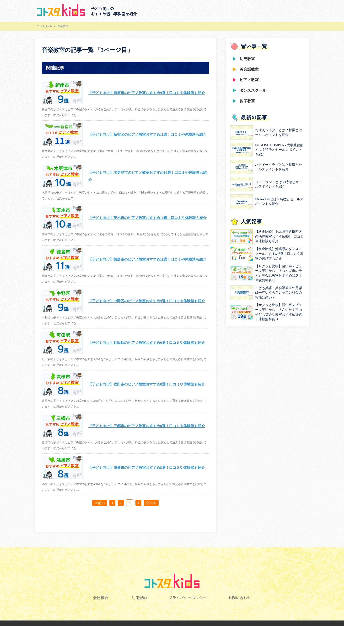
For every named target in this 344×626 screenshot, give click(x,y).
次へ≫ (152, 503)
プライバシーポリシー (188, 597)
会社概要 (99, 597)
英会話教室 (249, 69)
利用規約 (138, 597)
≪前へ (98, 503)
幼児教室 (247, 59)
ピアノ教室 (249, 80)
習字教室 (247, 101)
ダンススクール (253, 90)
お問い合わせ (240, 597)
